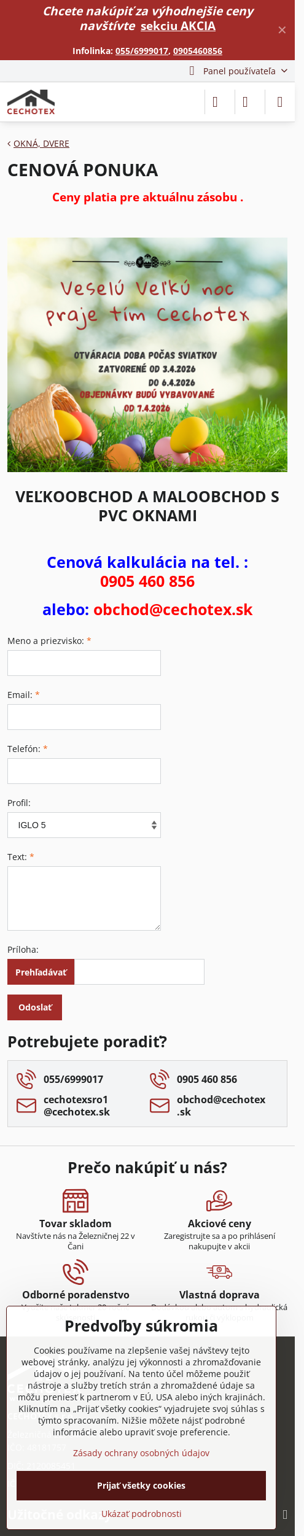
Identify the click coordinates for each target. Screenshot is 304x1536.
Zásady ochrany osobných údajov (141, 1453)
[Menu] (280, 102)
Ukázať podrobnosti (141, 1513)
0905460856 (197, 50)
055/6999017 (141, 50)
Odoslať (35, 1007)
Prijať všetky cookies (141, 1485)
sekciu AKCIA (178, 25)
